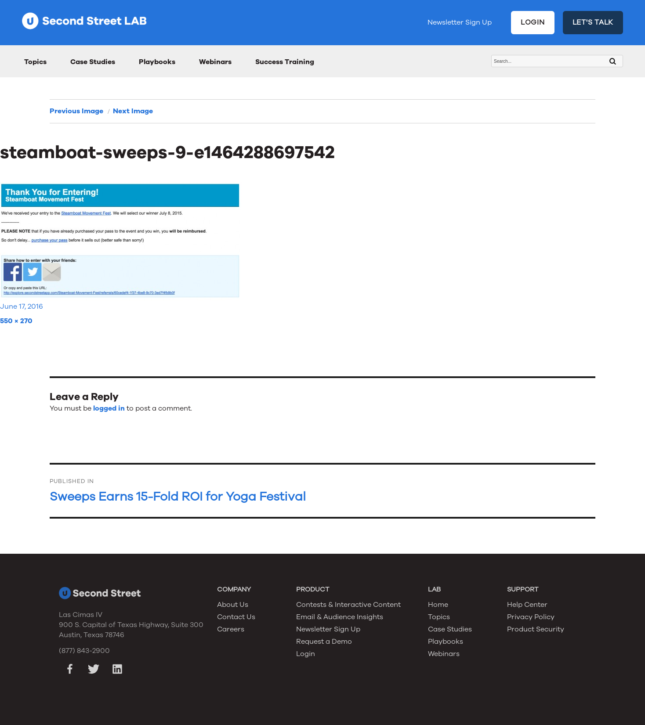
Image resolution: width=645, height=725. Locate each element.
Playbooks (157, 62)
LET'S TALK (593, 22)
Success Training (284, 62)
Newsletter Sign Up (460, 22)
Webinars (215, 62)
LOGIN (533, 22)
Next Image (133, 111)
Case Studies (92, 62)
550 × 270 (16, 321)
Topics (35, 62)
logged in (109, 408)
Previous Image (76, 111)
